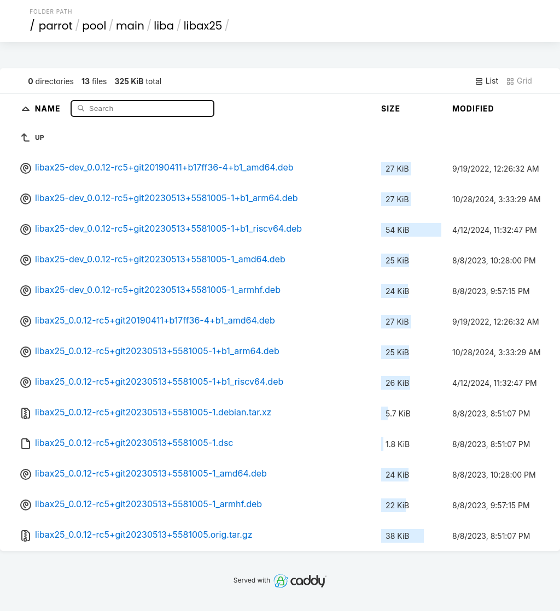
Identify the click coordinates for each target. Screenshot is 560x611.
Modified (473, 108)
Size (390, 108)
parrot (56, 25)
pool (94, 25)
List (486, 81)
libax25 (203, 25)
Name (49, 108)
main (130, 25)
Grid (519, 81)
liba (164, 25)
